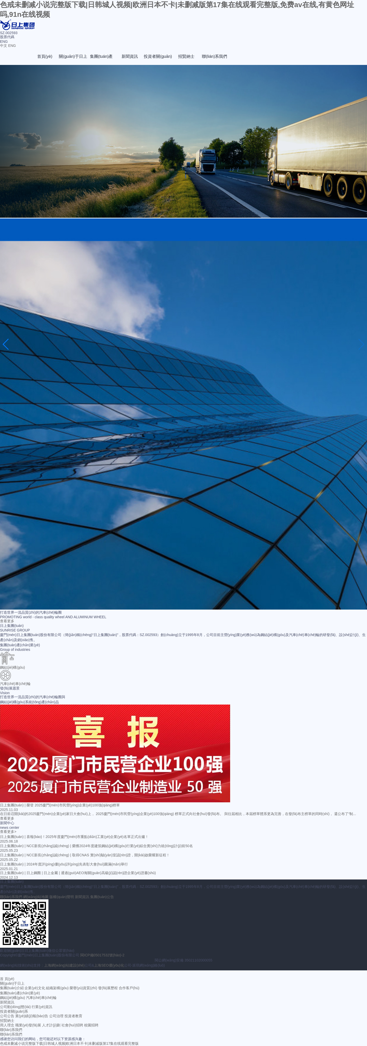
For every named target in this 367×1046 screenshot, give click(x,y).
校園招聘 (91, 1025)
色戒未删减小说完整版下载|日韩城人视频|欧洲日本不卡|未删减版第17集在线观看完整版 (69, 1043)
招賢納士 (186, 56)
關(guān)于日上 (73, 56)
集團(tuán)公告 (102, 897)
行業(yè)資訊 (42, 1007)
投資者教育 (73, 1016)
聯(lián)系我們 (214, 56)
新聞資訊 (130, 56)
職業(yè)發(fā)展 (28, 1025)
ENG (12, 46)
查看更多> (8, 832)
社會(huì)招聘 (72, 1025)
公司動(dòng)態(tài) (15, 1007)
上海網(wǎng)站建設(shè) (64, 965)
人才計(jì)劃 (51, 1025)
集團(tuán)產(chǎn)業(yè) (101, 59)
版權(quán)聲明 (61, 897)
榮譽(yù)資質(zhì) (83, 988)
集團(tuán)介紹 (12, 988)
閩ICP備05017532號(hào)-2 (102, 955)
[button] (6, 344)
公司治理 (56, 1016)
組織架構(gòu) (57, 988)
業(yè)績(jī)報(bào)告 (31, 1016)
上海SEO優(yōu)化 (109, 965)
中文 (3, 46)
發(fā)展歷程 (108, 988)
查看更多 (7, 621)
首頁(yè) (45, 56)
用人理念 (7, 1025)
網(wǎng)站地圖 (35, 897)
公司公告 (7, 1016)
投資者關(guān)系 (158, 59)
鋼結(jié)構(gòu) (12, 998)
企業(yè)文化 (34, 988)
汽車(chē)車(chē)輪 (41, 998)
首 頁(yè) (7, 979)
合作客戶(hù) (129, 988)
